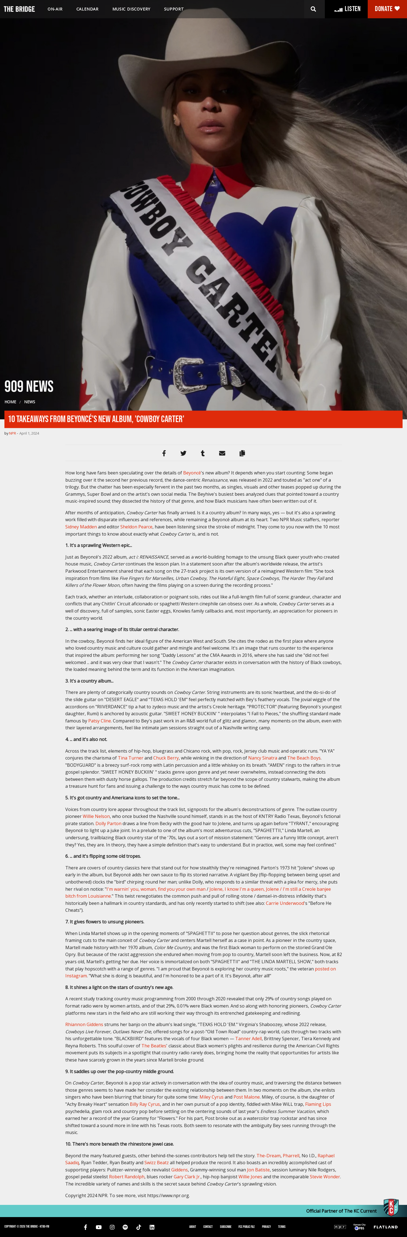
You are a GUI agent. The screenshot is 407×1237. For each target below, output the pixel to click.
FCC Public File (247, 1227)
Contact (208, 1227)
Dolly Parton (108, 1084)
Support (174, 9)
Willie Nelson (96, 1077)
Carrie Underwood (285, 1164)
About (192, 1227)
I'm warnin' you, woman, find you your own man (156, 1150)
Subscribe (226, 1227)
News (29, 662)
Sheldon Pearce (136, 788)
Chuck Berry (166, 1019)
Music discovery (131, 9)
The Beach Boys (304, 1019)
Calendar (87, 9)
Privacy (266, 1227)
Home (10, 662)
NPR (12, 693)
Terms (282, 1227)
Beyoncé (192, 733)
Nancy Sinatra (262, 1019)
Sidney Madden (81, 788)
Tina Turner (130, 1019)
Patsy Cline (99, 981)
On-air (55, 9)
